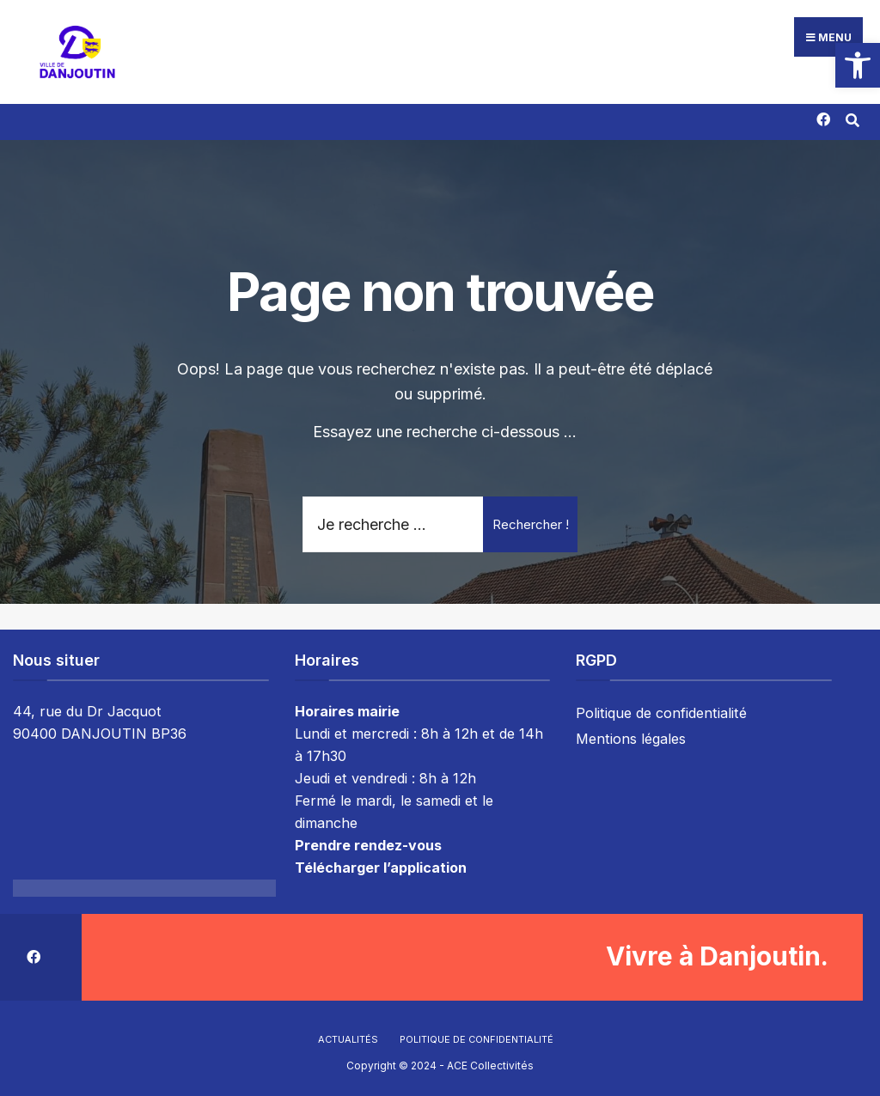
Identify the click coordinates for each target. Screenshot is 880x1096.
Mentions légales (631, 735)
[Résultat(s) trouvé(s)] (852, 115)
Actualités (348, 1035)
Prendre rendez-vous (368, 840)
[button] (857, 65)
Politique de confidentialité (661, 709)
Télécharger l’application (381, 863)
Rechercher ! (530, 520)
